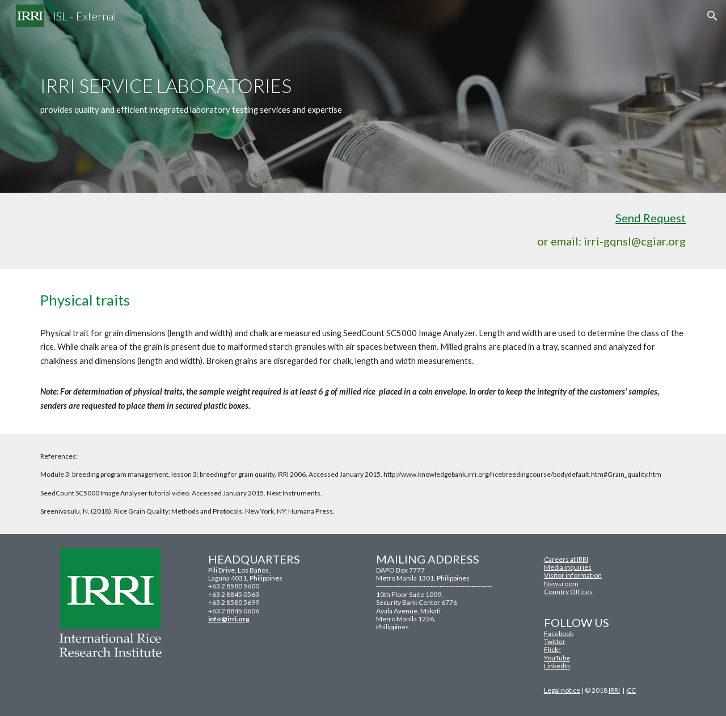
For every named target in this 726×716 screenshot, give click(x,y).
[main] (363, 96)
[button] (712, 15)
